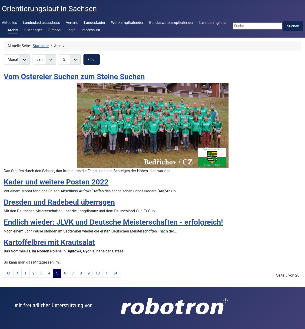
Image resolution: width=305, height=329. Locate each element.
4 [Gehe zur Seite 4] (49, 273)
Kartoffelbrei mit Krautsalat (49, 242)
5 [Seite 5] (57, 273)
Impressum (90, 30)
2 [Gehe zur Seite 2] (33, 273)
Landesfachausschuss (41, 22)
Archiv (13, 30)
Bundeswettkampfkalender (171, 22)
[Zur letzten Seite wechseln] (115, 273)
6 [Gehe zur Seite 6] (65, 273)
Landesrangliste (212, 22)
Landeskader (94, 22)
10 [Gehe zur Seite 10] (98, 273)
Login (71, 30)
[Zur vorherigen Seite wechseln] (17, 273)
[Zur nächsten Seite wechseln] (107, 273)
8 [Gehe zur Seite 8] (81, 273)
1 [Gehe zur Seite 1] (25, 273)
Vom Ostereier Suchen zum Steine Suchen (74, 76)
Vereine (72, 22)
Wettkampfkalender (127, 22)
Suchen (293, 26)
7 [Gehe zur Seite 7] (73, 273)
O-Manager (33, 30)
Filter (91, 59)
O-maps (54, 30)
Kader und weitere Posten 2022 (56, 181)
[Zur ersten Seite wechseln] (8, 273)
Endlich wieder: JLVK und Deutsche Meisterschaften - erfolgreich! (113, 222)
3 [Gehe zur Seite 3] (41, 273)
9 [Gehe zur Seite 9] (89, 273)
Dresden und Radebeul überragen (59, 202)
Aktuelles (9, 22)
